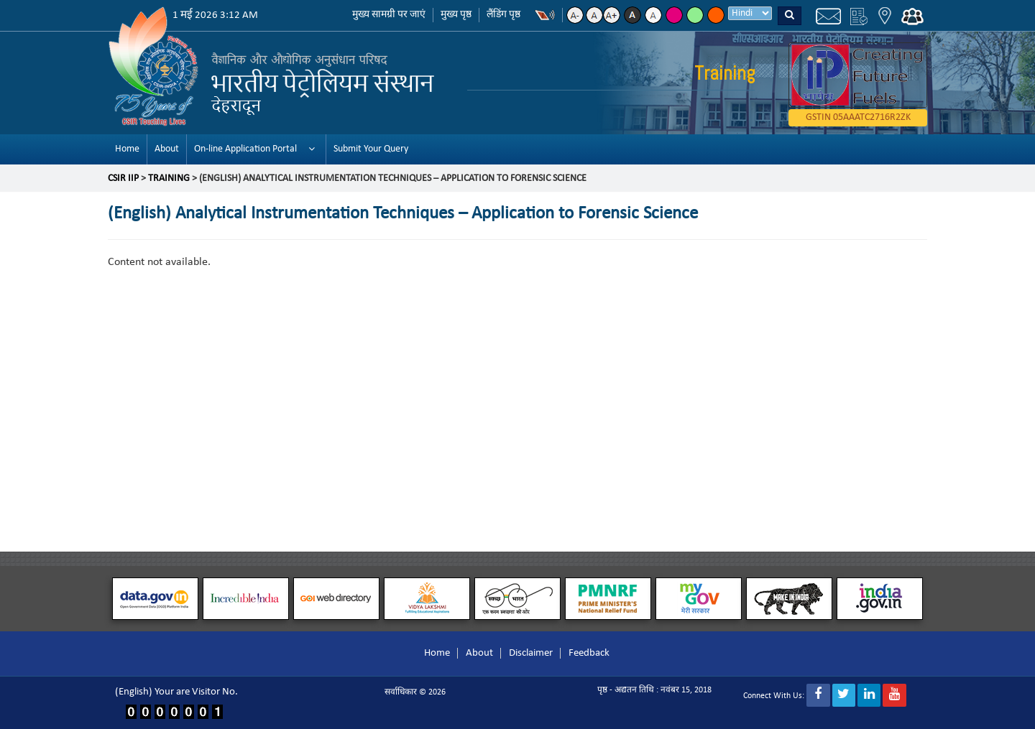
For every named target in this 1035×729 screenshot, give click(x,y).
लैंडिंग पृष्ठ (503, 14)
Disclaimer (531, 653)
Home (127, 149)
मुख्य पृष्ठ (456, 14)
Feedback (589, 653)
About (167, 149)
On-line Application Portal (245, 149)
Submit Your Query (371, 149)
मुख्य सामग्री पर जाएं (389, 14)
